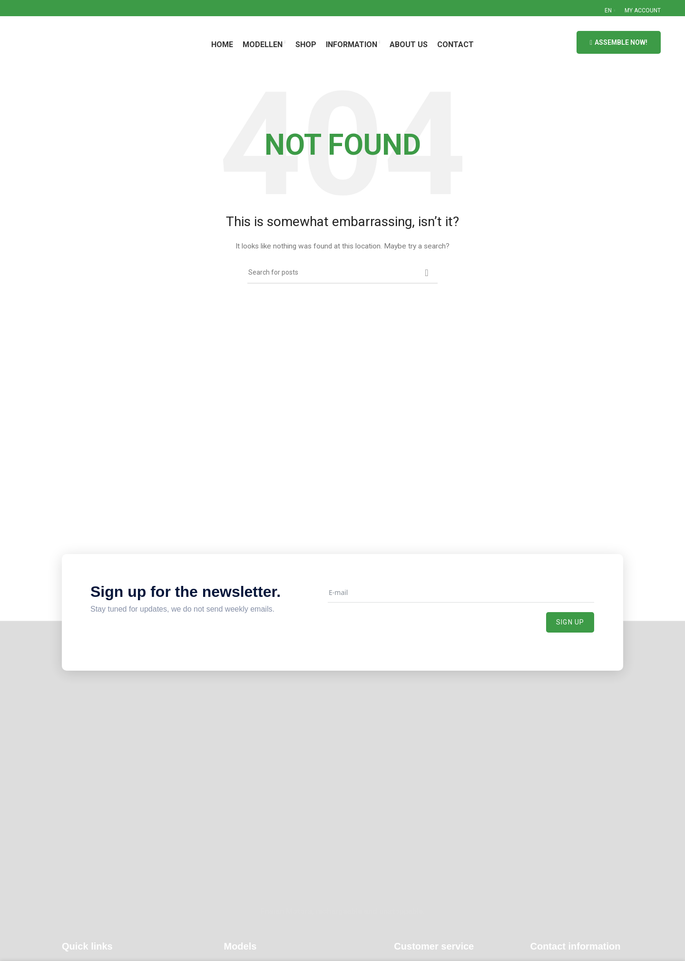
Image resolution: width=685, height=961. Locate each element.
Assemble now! (618, 43)
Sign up (570, 622)
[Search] (342, 273)
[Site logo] (70, 42)
